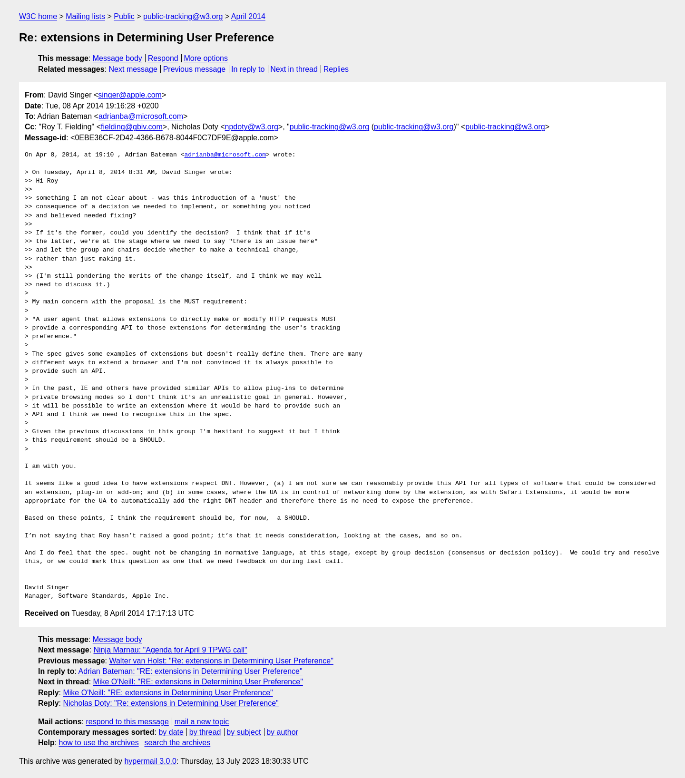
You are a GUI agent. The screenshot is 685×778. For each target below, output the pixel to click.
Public (124, 16)
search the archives (178, 743)
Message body (117, 58)
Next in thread (294, 69)
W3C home (38, 16)
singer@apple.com (130, 95)
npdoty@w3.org (251, 127)
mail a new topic (202, 722)
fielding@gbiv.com (132, 127)
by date (170, 732)
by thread (205, 732)
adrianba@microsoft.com (140, 116)
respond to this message (127, 722)
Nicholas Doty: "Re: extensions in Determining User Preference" (170, 703)
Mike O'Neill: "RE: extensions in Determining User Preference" (198, 682)
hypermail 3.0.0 (150, 761)
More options (206, 58)
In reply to (247, 69)
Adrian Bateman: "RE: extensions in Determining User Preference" (190, 671)
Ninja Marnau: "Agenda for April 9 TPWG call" (170, 650)
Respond (163, 58)
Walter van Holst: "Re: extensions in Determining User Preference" (221, 661)
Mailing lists (85, 16)
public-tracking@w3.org (183, 16)
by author (282, 732)
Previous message (194, 69)
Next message (133, 69)
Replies (336, 69)
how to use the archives (99, 743)
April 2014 (248, 16)
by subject (243, 732)
